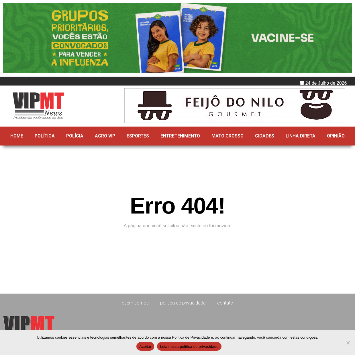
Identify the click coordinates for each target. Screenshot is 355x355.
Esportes (138, 136)
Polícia (74, 136)
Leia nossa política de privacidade (189, 346)
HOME (16, 136)
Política (45, 136)
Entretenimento (180, 136)
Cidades (264, 136)
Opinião (336, 136)
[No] (348, 343)
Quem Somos (135, 303)
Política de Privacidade (183, 303)
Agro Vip (105, 136)
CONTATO (225, 303)
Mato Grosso (227, 136)
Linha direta (300, 136)
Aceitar (145, 346)
